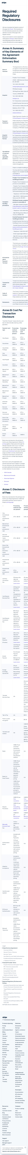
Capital (4, 1034)
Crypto (4, 1042)
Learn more (16, 583)
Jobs (16, 1110)
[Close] (25, 1148)
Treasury (4, 1081)
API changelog (19, 1098)
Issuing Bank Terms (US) (10, 971)
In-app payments (19, 1042)
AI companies (18, 1050)
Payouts (4, 1067)
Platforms (17, 1046)
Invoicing (4, 1054)
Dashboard (12, 451)
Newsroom (18, 1112)
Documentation (19, 1092)
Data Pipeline (5, 1044)
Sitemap (4, 1130)
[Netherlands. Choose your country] (8, 1020)
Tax (3, 1077)
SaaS (16, 1048)
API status (18, 1096)
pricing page (10, 502)
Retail (16, 1069)
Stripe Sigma (5, 1075)
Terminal (4, 1079)
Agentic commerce (20, 1030)
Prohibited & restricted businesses (5, 1124)
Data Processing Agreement (10, 977)
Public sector (18, 1067)
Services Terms (8, 954)
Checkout (4, 1036)
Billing (3, 1032)
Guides (4, 1108)
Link (3, 1059)
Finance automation (20, 1038)
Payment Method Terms (10, 973)
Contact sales (18, 1117)
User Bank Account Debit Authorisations (14, 956)
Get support (5, 1140)
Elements (4, 1046)
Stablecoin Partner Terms (10, 975)
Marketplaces (18, 1044)
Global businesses (20, 1040)
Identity (4, 1052)
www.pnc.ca (16, 98)
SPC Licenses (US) (8, 969)
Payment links (6, 1063)
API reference (18, 1094)
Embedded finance (20, 1036)
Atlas (3, 1028)
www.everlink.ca (17, 112)
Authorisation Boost (7, 1030)
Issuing (4, 1056)
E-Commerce (18, 1034)
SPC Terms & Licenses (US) (11, 966)
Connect (4, 1040)
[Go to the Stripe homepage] (4, 1017)
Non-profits (18, 1064)
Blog (3, 1112)
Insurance (17, 1059)
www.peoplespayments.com (20, 86)
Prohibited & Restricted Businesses (13, 958)
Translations (5, 979)
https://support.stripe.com (20, 118)
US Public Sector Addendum (10, 1004)
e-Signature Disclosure (9, 960)
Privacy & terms (6, 1120)
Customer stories (6, 1110)
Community (5, 1115)
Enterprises (18, 1025)
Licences (4, 1128)
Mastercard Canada (9, 475)
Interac (6, 484)
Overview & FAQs (8, 950)
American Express (9, 478)
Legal (4, 946)
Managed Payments (7, 1061)
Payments (5, 1065)
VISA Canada (7, 472)
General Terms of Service (10, 952)
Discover (6, 481)
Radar (3, 1069)
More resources (6, 1134)
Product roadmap (19, 1108)
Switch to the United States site (11, 1151)
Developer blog (19, 1102)
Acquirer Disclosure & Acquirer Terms (13, 964)
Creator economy (19, 1053)
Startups (17, 1028)
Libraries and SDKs (20, 1100)
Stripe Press (18, 1115)
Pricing (4, 1025)
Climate (4, 1038)
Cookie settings (6, 1132)
